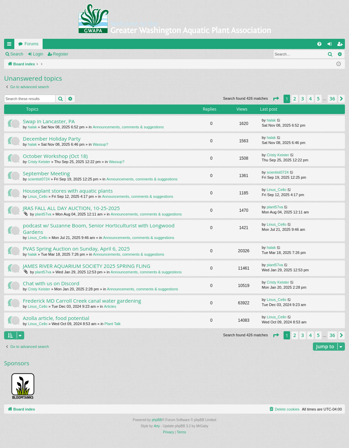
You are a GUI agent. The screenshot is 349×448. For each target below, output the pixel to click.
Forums (32, 44)
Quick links (10, 45)
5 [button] (318, 98)
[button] (276, 99)
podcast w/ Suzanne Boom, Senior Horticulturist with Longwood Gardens (98, 228)
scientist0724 (39, 179)
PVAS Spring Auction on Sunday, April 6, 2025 (76, 248)
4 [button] (310, 98)
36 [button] (332, 98)
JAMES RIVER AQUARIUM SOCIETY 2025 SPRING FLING (86, 265)
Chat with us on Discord (51, 283)
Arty (157, 426)
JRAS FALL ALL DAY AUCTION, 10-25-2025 (71, 208)
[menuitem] (319, 44)
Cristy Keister (39, 162)
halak (32, 127)
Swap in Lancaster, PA (49, 121)
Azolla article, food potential (56, 318)
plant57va (43, 214)
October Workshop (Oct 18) (55, 156)
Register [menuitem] (341, 45)
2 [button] (294, 98)
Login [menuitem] (331, 45)
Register (61, 54)
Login (38, 54)
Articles (110, 306)
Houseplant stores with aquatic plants (68, 190)
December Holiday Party (51, 138)
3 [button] (302, 98)
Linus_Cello (37, 196)
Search (16, 54)
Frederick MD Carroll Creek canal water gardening (82, 300)
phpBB (157, 420)
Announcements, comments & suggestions (128, 127)
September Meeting (46, 173)
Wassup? (100, 144)
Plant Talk (113, 324)
